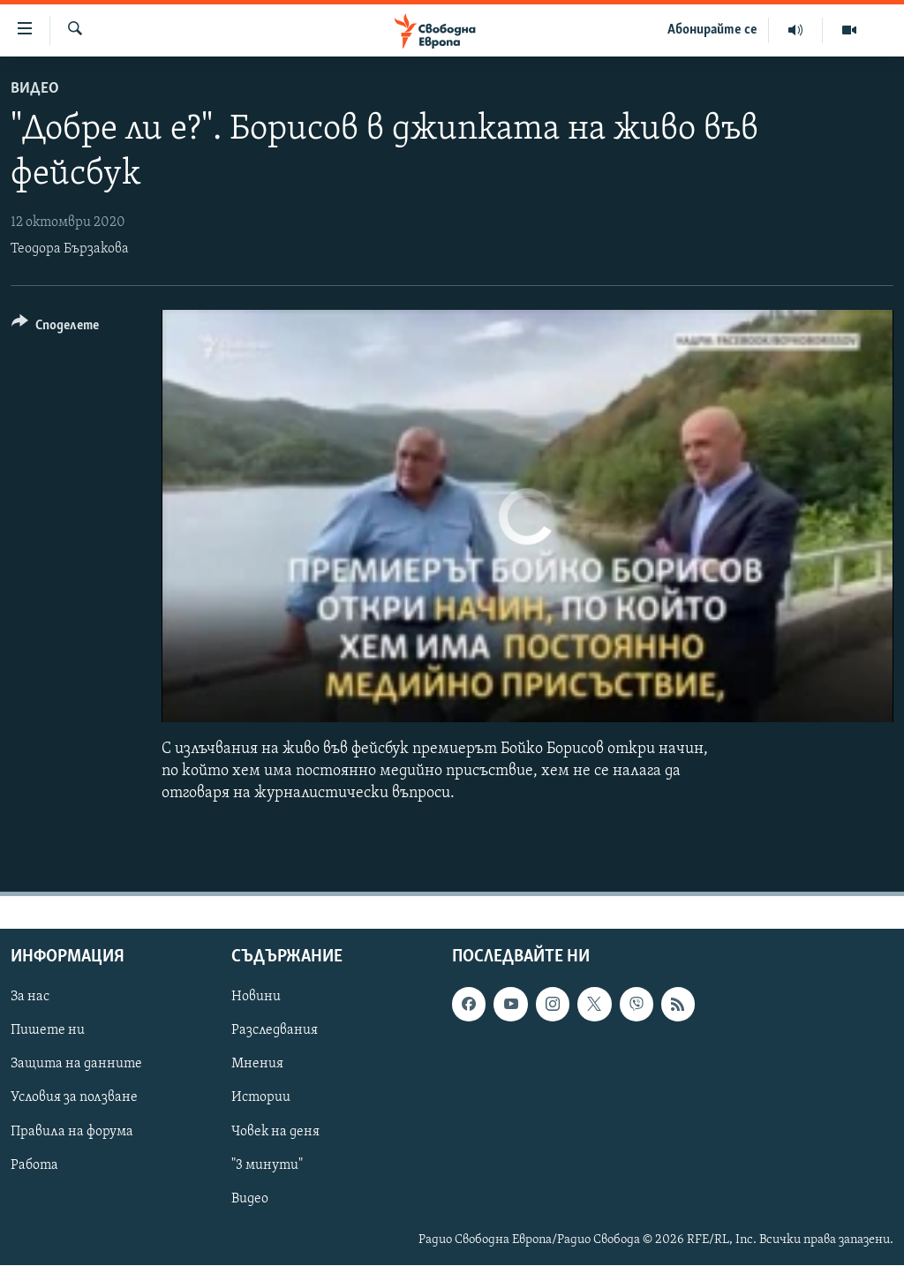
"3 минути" (267, 1165)
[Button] (55, 328)
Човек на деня (275, 1132)
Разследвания (274, 1031)
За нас (30, 998)
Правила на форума (72, 1132)
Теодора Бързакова (70, 249)
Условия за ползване (74, 1098)
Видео (35, 88)
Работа (34, 1165)
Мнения (257, 1065)
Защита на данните (76, 1065)
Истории (260, 1098)
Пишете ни (48, 1031)
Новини (256, 998)
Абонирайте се (712, 30)
